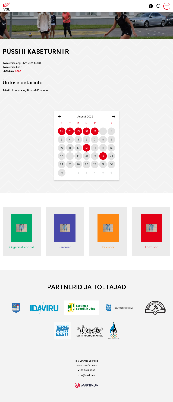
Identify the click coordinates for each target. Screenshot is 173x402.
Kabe (18, 71)
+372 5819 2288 (86, 370)
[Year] (91, 117)
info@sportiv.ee (86, 375)
